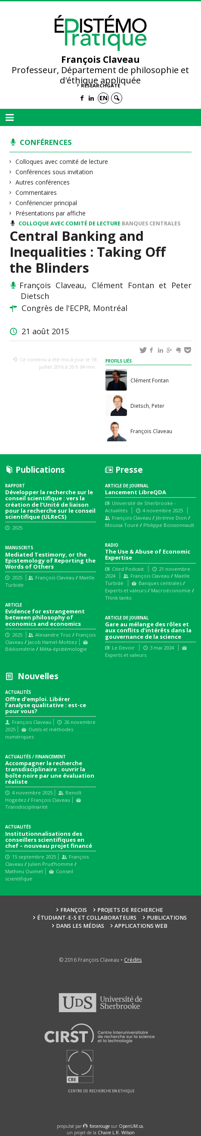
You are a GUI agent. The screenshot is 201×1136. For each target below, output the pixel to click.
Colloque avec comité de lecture (70, 223)
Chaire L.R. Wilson (116, 1133)
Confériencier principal (46, 203)
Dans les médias (80, 926)
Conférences (46, 142)
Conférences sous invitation (54, 172)
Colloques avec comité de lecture (62, 161)
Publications (167, 917)
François (73, 910)
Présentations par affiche (51, 213)
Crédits (133, 960)
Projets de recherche (130, 910)
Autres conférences (43, 182)
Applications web (140, 926)
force (100, 1126)
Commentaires (36, 192)
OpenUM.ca (131, 1126)
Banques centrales (151, 223)
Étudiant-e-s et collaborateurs (86, 917)
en (103, 98)
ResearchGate (100, 85)
